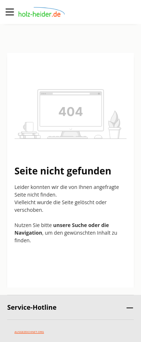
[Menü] (10, 12)
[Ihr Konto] (111, 12)
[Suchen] (92, 12)
